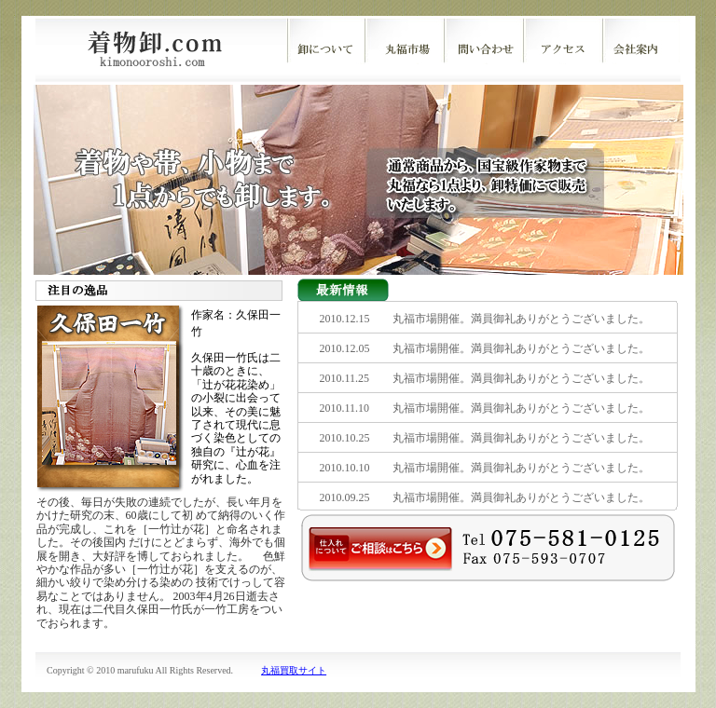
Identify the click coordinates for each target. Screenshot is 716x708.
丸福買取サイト (293, 670)
